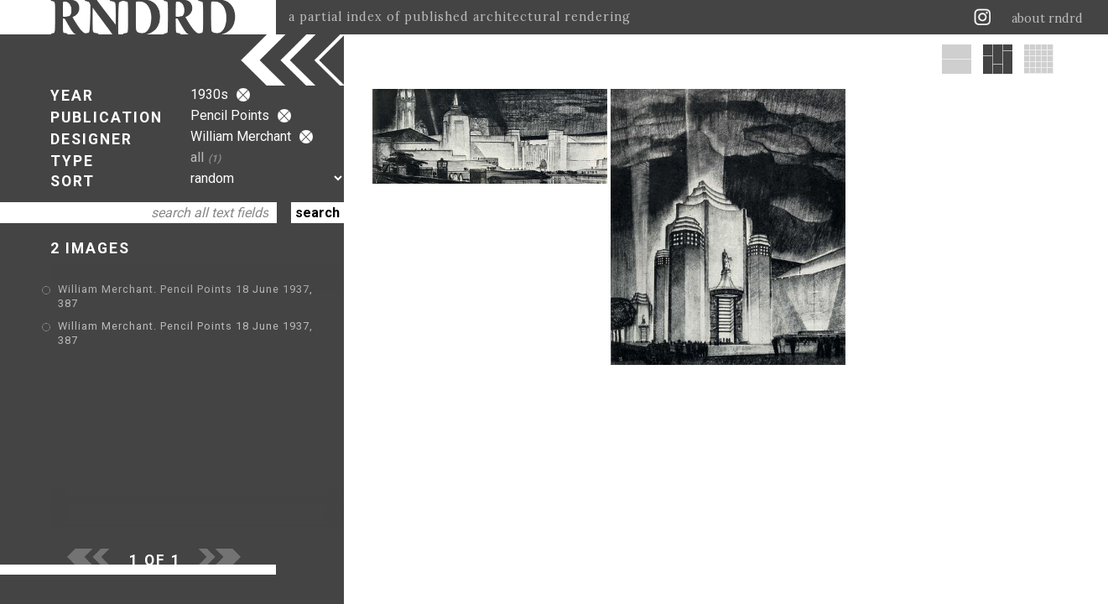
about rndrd (1047, 18)
